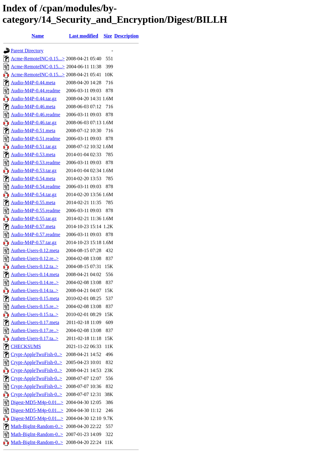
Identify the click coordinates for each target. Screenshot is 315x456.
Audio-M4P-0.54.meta (33, 178)
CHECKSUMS (26, 346)
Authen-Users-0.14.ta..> (34, 290)
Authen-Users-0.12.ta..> (34, 266)
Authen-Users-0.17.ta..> (34, 338)
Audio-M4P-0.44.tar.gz (34, 98)
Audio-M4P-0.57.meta (33, 226)
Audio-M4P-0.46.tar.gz (34, 122)
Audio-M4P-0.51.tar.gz (34, 146)
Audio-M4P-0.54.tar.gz (34, 194)
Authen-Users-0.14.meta (35, 274)
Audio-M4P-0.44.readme (35, 90)
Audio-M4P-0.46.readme (35, 114)
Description (126, 35)
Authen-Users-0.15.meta (35, 298)
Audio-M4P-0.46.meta (33, 106)
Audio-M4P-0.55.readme (35, 210)
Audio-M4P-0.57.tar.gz (34, 242)
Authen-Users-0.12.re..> (35, 258)
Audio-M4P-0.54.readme (35, 186)
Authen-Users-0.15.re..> (35, 306)
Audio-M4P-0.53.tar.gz (34, 170)
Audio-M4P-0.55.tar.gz (34, 218)
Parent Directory (27, 50)
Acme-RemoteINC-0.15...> (38, 58)
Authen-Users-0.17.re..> (35, 330)
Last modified (83, 35)
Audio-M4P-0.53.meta (33, 154)
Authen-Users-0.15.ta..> (34, 314)
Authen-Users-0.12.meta (35, 250)
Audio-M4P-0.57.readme (35, 234)
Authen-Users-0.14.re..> (35, 282)
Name (38, 35)
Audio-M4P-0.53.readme (35, 162)
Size (108, 35)
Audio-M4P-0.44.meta (33, 82)
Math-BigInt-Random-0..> (37, 426)
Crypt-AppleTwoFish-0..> (36, 354)
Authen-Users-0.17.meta (35, 322)
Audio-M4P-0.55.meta (33, 202)
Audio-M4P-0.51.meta (33, 130)
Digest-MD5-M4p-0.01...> (37, 402)
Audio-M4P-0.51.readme (35, 138)
